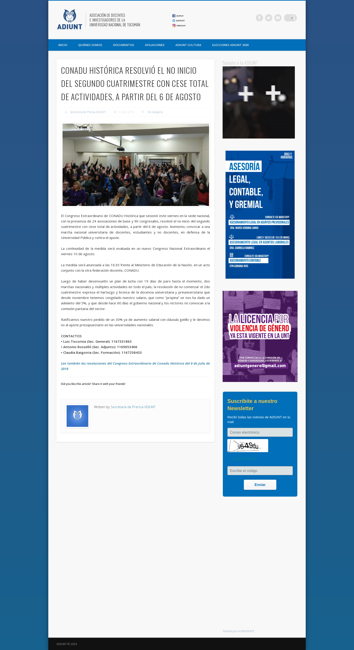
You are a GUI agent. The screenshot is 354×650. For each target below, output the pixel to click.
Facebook (265, 17)
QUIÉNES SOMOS (90, 45)
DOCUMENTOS (123, 45)
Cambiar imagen (243, 458)
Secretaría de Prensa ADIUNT (88, 112)
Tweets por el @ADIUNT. (239, 631)
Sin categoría (155, 112)
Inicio (62, 45)
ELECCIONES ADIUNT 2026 (230, 45)
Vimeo (284, 17)
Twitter (274, 17)
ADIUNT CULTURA (188, 45)
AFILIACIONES (155, 45)
